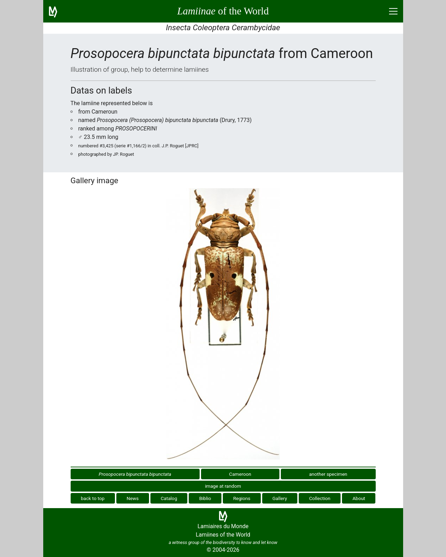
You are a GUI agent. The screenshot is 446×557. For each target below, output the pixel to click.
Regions (241, 498)
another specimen (328, 474)
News (132, 498)
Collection (320, 498)
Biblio (205, 498)
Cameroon (240, 474)
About (359, 498)
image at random (223, 486)
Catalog (169, 498)
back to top (93, 498)
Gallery (279, 498)
